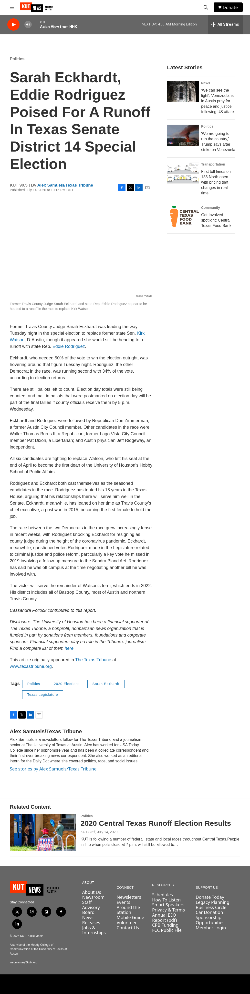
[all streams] (225, 24)
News (205, 83)
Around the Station (128, 909)
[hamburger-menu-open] (12, 7)
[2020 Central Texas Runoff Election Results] (43, 832)
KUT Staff (88, 832)
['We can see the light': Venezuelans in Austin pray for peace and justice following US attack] (183, 91)
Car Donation (209, 912)
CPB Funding (165, 925)
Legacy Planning (212, 902)
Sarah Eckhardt (106, 684)
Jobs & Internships (94, 930)
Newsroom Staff (93, 899)
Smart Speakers (168, 905)
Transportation (213, 164)
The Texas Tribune (93, 659)
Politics (17, 59)
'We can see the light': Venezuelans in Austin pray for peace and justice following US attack (217, 101)
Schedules (162, 895)
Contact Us (128, 928)
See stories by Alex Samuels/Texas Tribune (53, 769)
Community (210, 208)
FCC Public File (167, 930)
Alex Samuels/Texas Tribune (65, 185)
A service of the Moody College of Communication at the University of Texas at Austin (38, 949)
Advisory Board (91, 909)
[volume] (28, 24)
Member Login (211, 928)
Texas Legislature (42, 695)
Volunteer (127, 922)
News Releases (91, 919)
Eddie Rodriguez (68, 346)
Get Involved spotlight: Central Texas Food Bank (216, 220)
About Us (91, 892)
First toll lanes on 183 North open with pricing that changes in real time (216, 182)
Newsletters (129, 897)
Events (123, 902)
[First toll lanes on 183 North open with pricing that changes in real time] (183, 173)
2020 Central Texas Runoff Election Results (156, 823)
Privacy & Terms (168, 910)
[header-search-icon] (205, 7)
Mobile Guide (130, 917)
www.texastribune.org (31, 666)
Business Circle (211, 907)
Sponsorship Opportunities (210, 919)
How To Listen (166, 900)
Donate (230, 7)
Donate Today (210, 897)
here (69, 648)
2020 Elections (67, 684)
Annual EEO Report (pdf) (164, 917)
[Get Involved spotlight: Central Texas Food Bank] (183, 216)
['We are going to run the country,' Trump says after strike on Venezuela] (183, 135)
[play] (13, 24)
